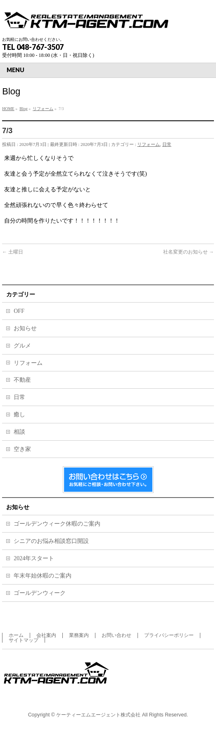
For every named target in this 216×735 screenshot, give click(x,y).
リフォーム (148, 144)
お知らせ (25, 328)
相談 (19, 432)
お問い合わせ (116, 635)
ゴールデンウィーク (40, 593)
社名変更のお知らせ (188, 252)
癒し (19, 414)
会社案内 (46, 635)
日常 (166, 144)
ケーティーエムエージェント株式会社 (98, 715)
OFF (19, 311)
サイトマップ (23, 640)
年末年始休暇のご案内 (42, 576)
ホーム (16, 635)
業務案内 (79, 635)
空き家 (22, 449)
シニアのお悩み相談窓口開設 (51, 541)
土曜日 (12, 252)
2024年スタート (34, 558)
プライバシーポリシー (169, 635)
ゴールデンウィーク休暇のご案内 (57, 524)
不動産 (22, 380)
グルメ (22, 346)
